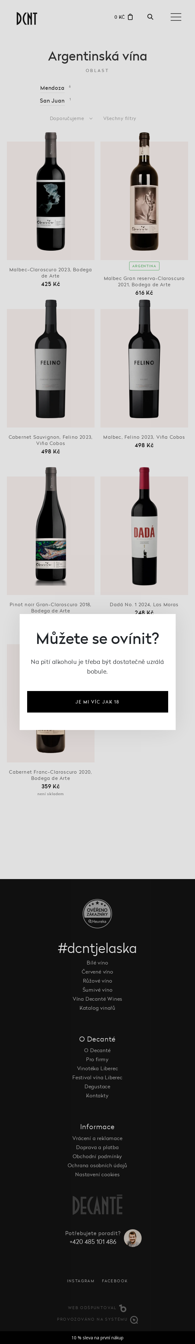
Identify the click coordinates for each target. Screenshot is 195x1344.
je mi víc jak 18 (98, 702)
